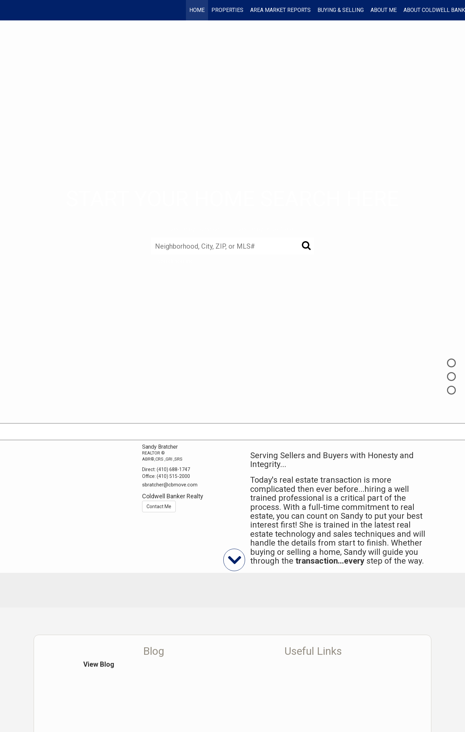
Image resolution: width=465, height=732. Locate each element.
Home (197, 10)
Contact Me (159, 506)
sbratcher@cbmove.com (169, 485)
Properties (227, 10)
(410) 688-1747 (173, 469)
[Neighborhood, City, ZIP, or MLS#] (232, 245)
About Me (384, 10)
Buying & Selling (340, 10)
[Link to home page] (8, 10)
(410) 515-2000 (173, 476)
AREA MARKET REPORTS (280, 10)
